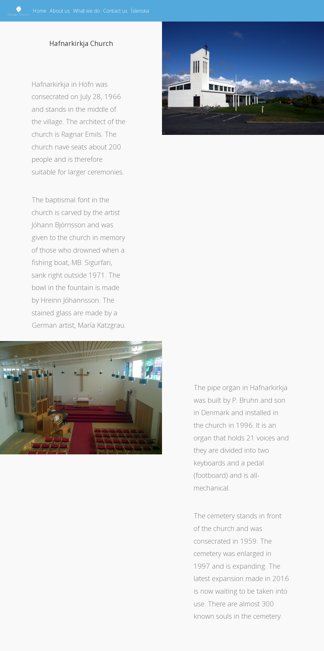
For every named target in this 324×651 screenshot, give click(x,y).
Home (40, 10)
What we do (86, 10)
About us (60, 10)
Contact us (115, 10)
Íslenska (140, 10)
